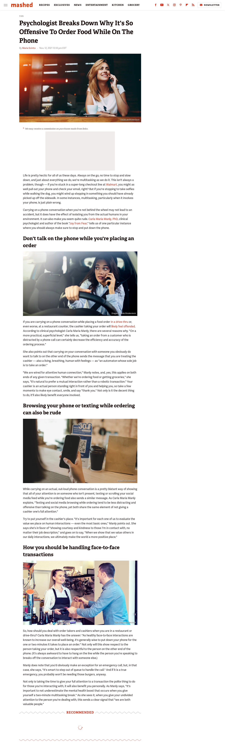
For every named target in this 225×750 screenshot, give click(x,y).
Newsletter (209, 5)
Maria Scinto (29, 48)
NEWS (78, 5)
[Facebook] (156, 6)
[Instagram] (174, 6)
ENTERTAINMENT (97, 5)
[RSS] (193, 6)
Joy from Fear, (79, 223)
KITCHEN (118, 5)
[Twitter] (168, 6)
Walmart (111, 184)
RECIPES (44, 5)
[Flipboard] (187, 6)
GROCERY (134, 5)
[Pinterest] (180, 6)
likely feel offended (123, 326)
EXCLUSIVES (62, 5)
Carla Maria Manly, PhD (103, 219)
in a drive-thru (119, 322)
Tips (21, 16)
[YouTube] (162, 6)
